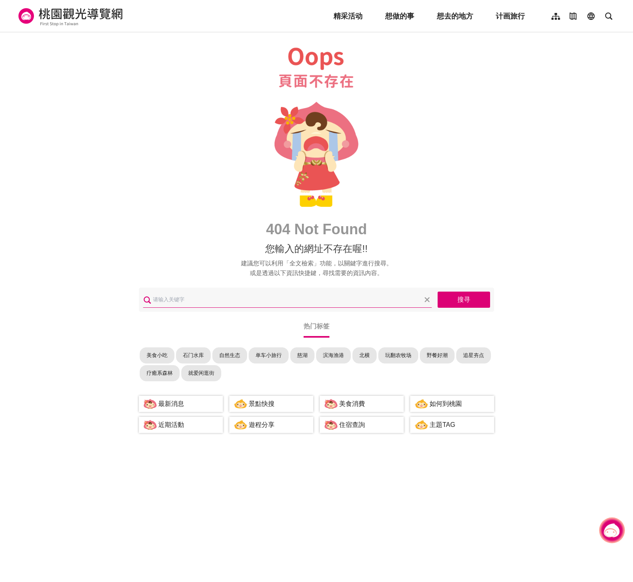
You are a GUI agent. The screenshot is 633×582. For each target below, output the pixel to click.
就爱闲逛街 (201, 373)
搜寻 (463, 299)
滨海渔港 (333, 355)
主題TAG (442, 424)
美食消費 (352, 403)
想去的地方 (455, 16)
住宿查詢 (352, 424)
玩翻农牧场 (398, 355)
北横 (364, 355)
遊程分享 (262, 424)
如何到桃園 (446, 403)
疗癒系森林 (160, 373)
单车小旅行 (269, 355)
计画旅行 (510, 16)
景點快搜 (262, 403)
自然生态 (229, 355)
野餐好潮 (437, 355)
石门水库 (193, 355)
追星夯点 (473, 355)
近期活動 (171, 424)
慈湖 (302, 355)
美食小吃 (157, 355)
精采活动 (348, 16)
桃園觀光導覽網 (69, 16)
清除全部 (427, 299)
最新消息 (171, 403)
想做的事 (399, 16)
